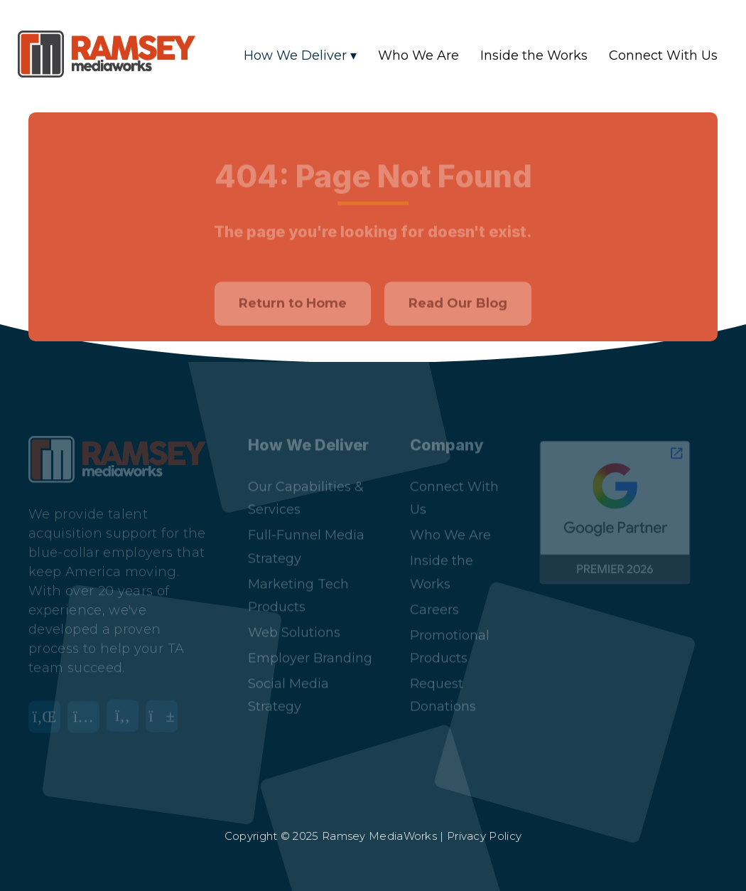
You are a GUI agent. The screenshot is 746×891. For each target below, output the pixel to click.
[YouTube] (165, 710)
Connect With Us (663, 55)
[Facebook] (126, 710)
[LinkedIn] (47, 710)
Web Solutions (294, 617)
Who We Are (418, 55)
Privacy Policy (484, 836)
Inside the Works (534, 55)
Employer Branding (310, 643)
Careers (434, 594)
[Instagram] (87, 710)
